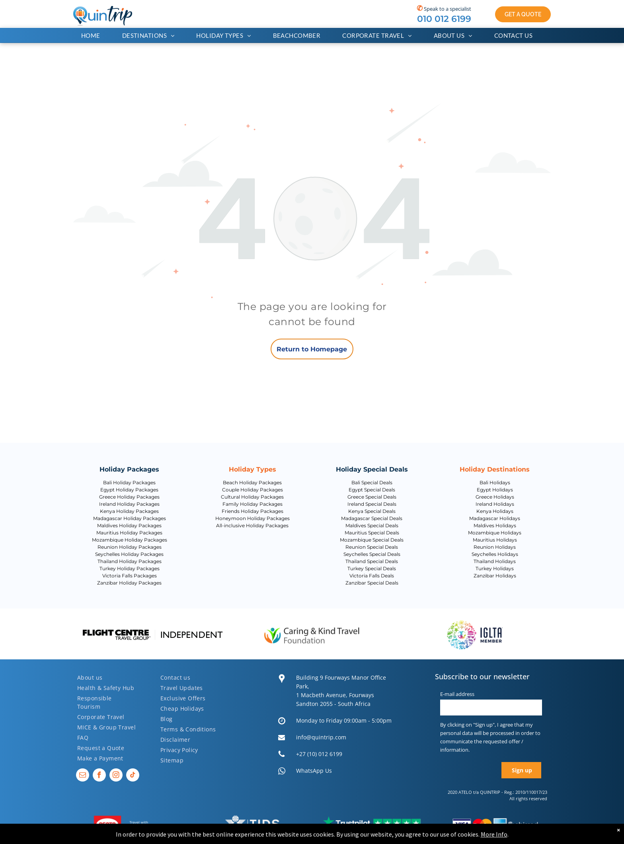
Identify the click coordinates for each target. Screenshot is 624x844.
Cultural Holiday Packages (252, 497)
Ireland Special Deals (371, 504)
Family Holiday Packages (252, 504)
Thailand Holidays (495, 561)
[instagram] (116, 776)
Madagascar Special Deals (371, 518)
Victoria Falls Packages (129, 576)
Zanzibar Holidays (495, 576)
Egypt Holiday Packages (129, 490)
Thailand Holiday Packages (130, 561)
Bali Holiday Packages (129, 482)
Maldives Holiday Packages (129, 525)
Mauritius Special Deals (372, 533)
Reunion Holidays (495, 547)
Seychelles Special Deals (371, 554)
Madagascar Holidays (494, 518)
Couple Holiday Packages (252, 490)
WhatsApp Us (314, 770)
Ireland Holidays (495, 504)
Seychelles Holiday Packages (129, 554)
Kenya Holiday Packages (129, 511)
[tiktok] (132, 776)
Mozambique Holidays (494, 533)
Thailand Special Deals (371, 561)
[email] (82, 776)
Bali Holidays (495, 482)
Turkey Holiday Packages (129, 568)
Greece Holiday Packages (129, 497)
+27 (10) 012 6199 (319, 754)
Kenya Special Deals (372, 511)
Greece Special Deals (371, 497)
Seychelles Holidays (495, 554)
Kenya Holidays (494, 511)
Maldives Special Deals (371, 525)
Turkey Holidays (495, 568)
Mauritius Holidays (495, 540)
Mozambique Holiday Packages (129, 540)
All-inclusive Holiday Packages (252, 525)
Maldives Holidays (495, 525)
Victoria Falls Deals (371, 576)
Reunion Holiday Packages (130, 547)
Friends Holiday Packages (252, 511)
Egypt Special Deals (372, 490)
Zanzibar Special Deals (371, 583)
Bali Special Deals (371, 482)
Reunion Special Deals (371, 547)
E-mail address (457, 694)
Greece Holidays (495, 497)
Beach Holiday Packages (252, 482)
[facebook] (99, 776)
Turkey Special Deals (371, 568)
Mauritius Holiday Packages (129, 533)
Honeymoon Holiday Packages (252, 518)
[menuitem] (93, 36)
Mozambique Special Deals (372, 540)
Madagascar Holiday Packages (129, 518)
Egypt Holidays (495, 490)
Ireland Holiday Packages (129, 504)
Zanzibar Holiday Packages (129, 583)
